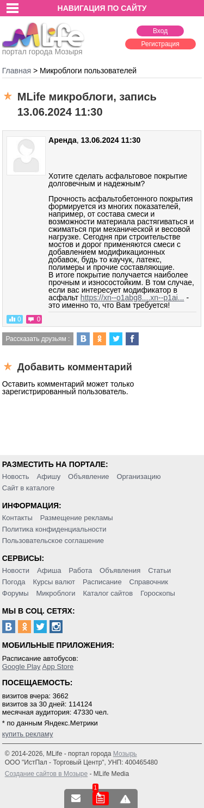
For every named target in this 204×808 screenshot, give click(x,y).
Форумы (15, 593)
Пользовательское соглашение (53, 540)
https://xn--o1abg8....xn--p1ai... (132, 297)
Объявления (120, 570)
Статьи (159, 570)
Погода (14, 582)
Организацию (138, 476)
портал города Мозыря (43, 48)
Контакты (17, 518)
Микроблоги (55, 593)
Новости (15, 570)
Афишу (48, 476)
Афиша (49, 570)
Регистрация (160, 44)
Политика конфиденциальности (54, 529)
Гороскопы (157, 593)
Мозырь (125, 754)
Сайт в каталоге (28, 488)
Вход (160, 31)
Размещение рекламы (76, 518)
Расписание (102, 582)
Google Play (21, 666)
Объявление (88, 476)
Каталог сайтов (108, 593)
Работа (80, 570)
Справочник (149, 582)
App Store (57, 666)
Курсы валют (54, 582)
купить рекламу (27, 734)
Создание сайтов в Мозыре (46, 774)
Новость (15, 476)
